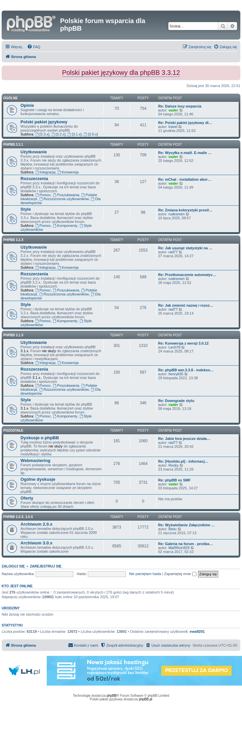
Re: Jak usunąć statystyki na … (185, 248)
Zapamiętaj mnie (180, 574)
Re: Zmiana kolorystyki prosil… (185, 210)
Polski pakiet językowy (43, 121)
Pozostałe (13, 430)
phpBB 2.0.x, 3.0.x (18, 517)
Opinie (27, 105)
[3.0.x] (91, 134)
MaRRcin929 (179, 548)
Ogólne (10, 98)
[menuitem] (33, 47)
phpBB (112, 695)
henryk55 (175, 374)
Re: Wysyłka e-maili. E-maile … (185, 153)
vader (173, 110)
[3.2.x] (59, 134)
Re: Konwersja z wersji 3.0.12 (183, 343)
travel (172, 127)
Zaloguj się (13, 566)
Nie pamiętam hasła (145, 574)
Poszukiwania (66, 195)
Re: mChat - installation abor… (184, 179)
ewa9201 (197, 631)
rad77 (173, 252)
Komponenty (65, 226)
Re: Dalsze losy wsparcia (179, 106)
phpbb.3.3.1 (13, 144)
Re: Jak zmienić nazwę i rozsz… (185, 305)
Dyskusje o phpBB (39, 437)
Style (25, 209)
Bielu (172, 529)
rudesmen (176, 214)
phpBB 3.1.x (13, 335)
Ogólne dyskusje (37, 479)
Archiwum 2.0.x (36, 524)
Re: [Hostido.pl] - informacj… (183, 461)
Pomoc (43, 195)
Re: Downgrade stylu (176, 401)
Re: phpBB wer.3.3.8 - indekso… (186, 370)
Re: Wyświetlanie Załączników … (186, 525)
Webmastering (35, 460)
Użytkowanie (33, 151)
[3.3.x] (42, 134)
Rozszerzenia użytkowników (64, 199)
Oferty (26, 498)
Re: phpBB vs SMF (174, 480)
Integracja (45, 172)
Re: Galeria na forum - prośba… (185, 544)
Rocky (173, 465)
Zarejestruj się (45, 566)
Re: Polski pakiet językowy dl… (185, 123)
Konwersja (68, 172)
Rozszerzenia (34, 178)
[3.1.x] (75, 134)
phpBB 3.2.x (13, 240)
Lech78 (174, 347)
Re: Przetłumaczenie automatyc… (187, 275)
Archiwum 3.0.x (36, 542)
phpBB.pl (145, 699)
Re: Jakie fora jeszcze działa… (184, 439)
